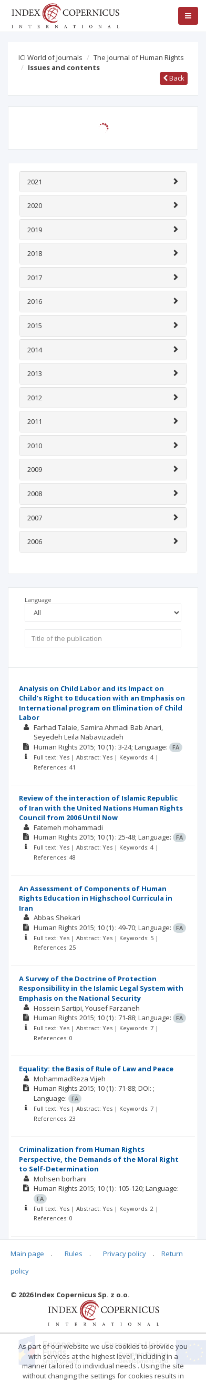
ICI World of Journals (50, 57)
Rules (74, 1253)
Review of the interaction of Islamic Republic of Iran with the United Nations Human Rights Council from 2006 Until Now (101, 807)
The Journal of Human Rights (139, 57)
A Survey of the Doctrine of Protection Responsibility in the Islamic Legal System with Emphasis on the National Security (101, 988)
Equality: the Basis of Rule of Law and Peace (96, 1068)
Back (173, 78)
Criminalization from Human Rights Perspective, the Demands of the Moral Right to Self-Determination (99, 1159)
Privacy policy (124, 1253)
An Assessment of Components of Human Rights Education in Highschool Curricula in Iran (95, 898)
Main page (27, 1253)
